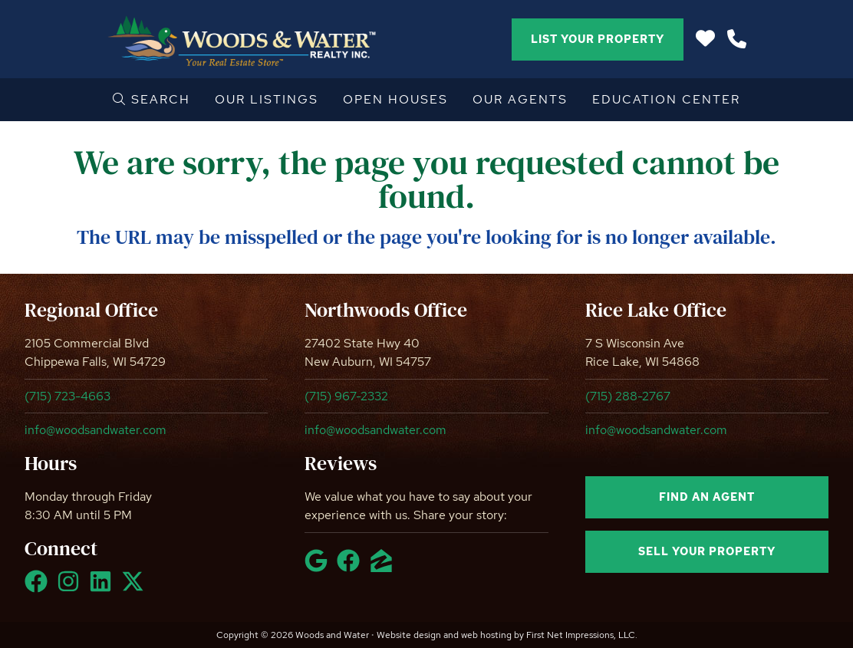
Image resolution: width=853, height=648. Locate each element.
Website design (409, 635)
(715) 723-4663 (67, 396)
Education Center (666, 99)
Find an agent (707, 497)
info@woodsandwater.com (95, 430)
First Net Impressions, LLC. (581, 635)
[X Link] (135, 588)
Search (151, 99)
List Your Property (597, 39)
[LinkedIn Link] (103, 588)
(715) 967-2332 (346, 396)
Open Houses (395, 99)
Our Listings (266, 99)
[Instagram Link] (71, 588)
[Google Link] (319, 567)
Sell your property (707, 551)
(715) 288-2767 (627, 396)
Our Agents (520, 99)
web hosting (486, 635)
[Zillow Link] (384, 567)
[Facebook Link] (39, 588)
